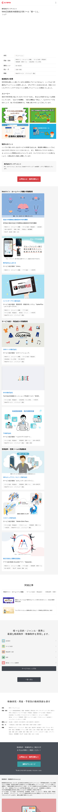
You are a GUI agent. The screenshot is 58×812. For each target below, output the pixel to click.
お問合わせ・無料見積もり (29, 179)
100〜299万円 (8, 224)
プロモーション (36, 388)
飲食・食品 (11, 593)
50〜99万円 (19, 65)
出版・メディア (49, 596)
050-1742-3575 (22, 634)
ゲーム (23, 593)
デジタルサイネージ (26, 579)
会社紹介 (21, 222)
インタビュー (19, 583)
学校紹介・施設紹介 (33, 576)
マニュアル (11, 583)
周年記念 (33, 574)
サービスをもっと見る (29, 532)
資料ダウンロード (29, 628)
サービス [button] (4, 787)
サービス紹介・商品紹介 (40, 59)
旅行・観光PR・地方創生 (35, 591)
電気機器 (18, 593)
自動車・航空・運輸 (24, 596)
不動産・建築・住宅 (41, 593)
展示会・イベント (8, 267)
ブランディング (43, 574)
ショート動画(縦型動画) (14, 574)
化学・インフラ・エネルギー (37, 596)
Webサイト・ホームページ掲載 (24, 59)
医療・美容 (17, 224)
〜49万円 (43, 220)
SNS (10, 576)
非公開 (10, 586)
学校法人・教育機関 (9, 227)
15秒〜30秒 (19, 69)
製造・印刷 (50, 593)
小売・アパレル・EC (47, 591)
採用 (25, 583)
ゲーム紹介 (33, 581)
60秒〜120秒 (33, 588)
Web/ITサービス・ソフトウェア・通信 (25, 73)
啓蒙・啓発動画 (25, 574)
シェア (4, 14)
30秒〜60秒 (25, 588)
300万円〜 (37, 586)
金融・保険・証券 (13, 596)
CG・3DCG (51, 574)
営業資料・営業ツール (21, 61)
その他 (37, 598)
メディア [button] (4, 793)
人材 (34, 593)
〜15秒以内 (11, 588)
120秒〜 (39, 588)
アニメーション (20, 55)
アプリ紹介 (35, 220)
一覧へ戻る (29, 543)
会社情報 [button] (4, 798)
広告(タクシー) (16, 576)
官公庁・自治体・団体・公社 (11, 229)
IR (37, 574)
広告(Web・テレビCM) (35, 61)
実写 (10, 572)
